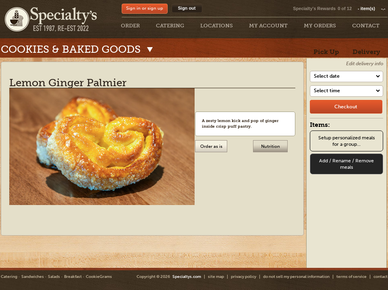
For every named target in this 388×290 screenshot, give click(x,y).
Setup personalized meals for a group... (346, 141)
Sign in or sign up (144, 8)
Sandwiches (32, 276)
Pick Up (326, 52)
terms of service (351, 276)
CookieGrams (99, 276)
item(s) (371, 8)
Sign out (187, 8)
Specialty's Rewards (314, 8)
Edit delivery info (364, 63)
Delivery (366, 52)
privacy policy (243, 276)
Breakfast (73, 276)
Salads (54, 276)
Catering (9, 276)
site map (216, 276)
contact (380, 276)
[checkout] (346, 107)
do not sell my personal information (296, 276)
